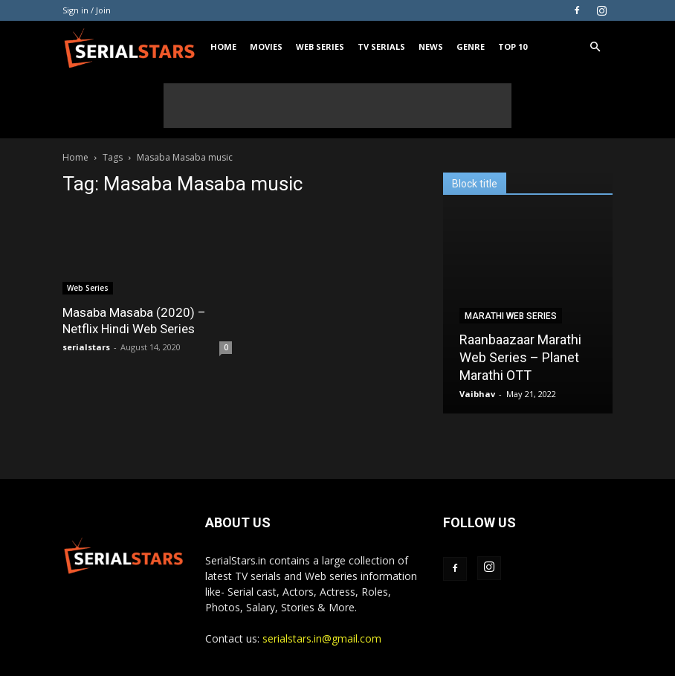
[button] (595, 47)
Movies (266, 46)
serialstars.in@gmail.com (321, 638)
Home (223, 46)
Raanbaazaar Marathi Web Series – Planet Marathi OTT (520, 357)
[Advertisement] (337, 105)
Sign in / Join (86, 10)
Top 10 (512, 46)
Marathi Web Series (511, 316)
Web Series (320, 46)
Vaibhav (477, 393)
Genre (470, 46)
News (431, 46)
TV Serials (381, 46)
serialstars (86, 347)
